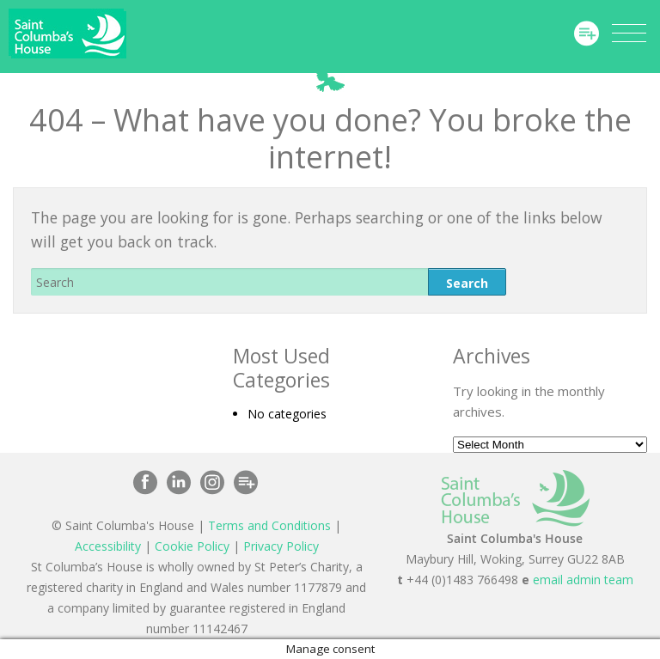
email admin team (583, 579)
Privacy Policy (281, 546)
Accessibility (108, 546)
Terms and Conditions (269, 525)
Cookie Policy (192, 546)
